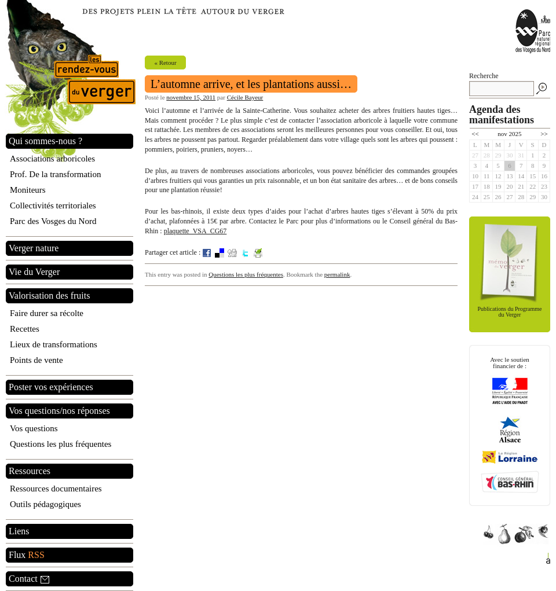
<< (474, 133)
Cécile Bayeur (245, 97)
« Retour (165, 62)
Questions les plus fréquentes (246, 274)
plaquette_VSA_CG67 (195, 231)
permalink (337, 274)
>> (543, 133)
